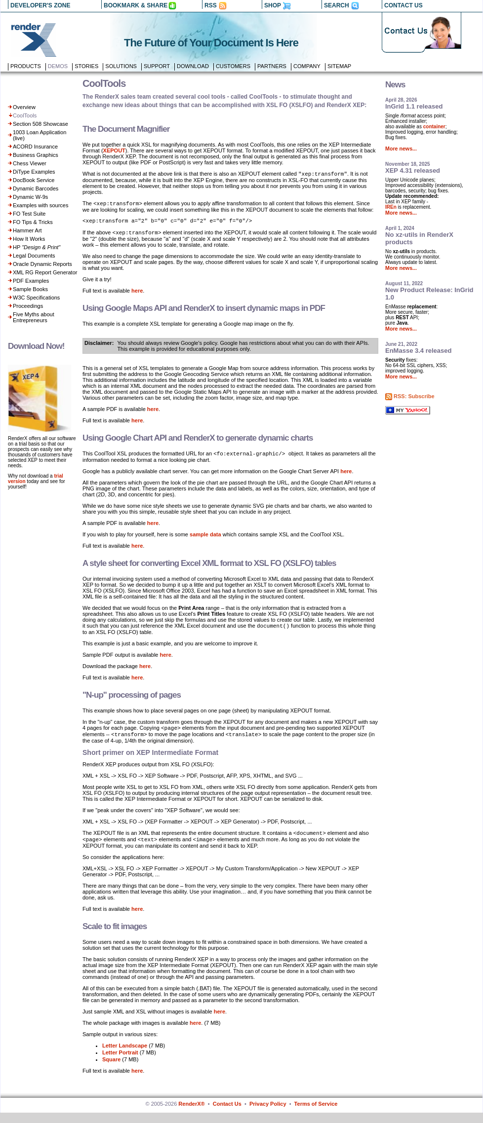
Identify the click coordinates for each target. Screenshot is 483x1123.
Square (111, 1070)
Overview (24, 107)
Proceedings (28, 306)
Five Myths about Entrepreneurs (33, 317)
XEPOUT (114, 150)
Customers (233, 66)
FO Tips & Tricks (33, 222)
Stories (86, 66)
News (395, 84)
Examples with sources (41, 205)
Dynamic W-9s (30, 197)
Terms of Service (316, 1114)
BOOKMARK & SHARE (135, 5)
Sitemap (339, 66)
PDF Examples (31, 281)
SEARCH (336, 5)
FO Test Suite (29, 214)
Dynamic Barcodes (35, 188)
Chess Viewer (29, 163)
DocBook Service (33, 180)
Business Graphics (35, 155)
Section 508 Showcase (40, 124)
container (434, 126)
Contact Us (227, 1114)
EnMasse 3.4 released (418, 350)
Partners (271, 66)
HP (36, 247)
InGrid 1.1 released (414, 106)
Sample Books (30, 289)
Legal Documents (34, 256)
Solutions (121, 66)
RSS (210, 5)
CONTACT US (403, 5)
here (137, 295)
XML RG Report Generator (45, 272)
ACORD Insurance (35, 147)
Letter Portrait (120, 1063)
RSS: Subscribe (414, 396)
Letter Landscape (124, 1056)
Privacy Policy (267, 1114)
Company (307, 66)
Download (193, 66)
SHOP (272, 5)
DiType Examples (34, 172)
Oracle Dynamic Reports (42, 264)
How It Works (29, 239)
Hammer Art (27, 230)
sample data (205, 540)
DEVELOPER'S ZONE (40, 5)
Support (157, 66)
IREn (391, 207)
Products (25, 66)
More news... (401, 148)
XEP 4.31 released (412, 170)
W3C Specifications (36, 297)
